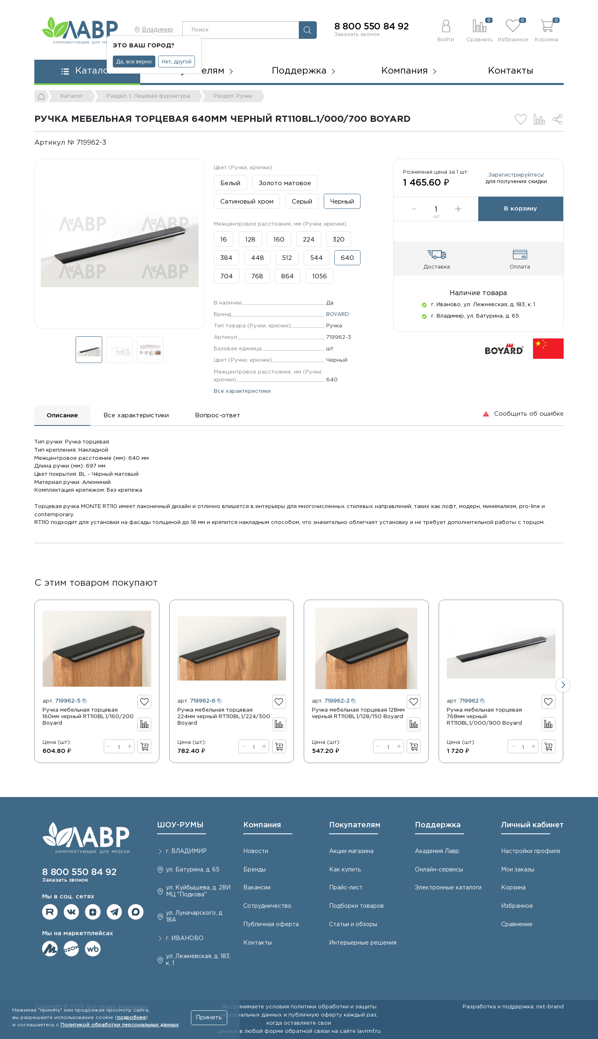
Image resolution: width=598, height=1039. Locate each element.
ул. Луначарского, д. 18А (194, 917)
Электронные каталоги (448, 887)
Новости (255, 851)
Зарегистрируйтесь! (516, 174)
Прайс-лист (346, 887)
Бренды (254, 869)
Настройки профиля (530, 851)
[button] (445, 30)
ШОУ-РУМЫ (180, 825)
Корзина (513, 887)
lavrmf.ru (369, 1031)
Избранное (517, 906)
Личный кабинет (532, 825)
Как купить (345, 869)
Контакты (510, 71)
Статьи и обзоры (353, 924)
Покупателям (355, 825)
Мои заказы (517, 869)
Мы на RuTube (50, 912)
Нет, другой (177, 61)
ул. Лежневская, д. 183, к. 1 (198, 960)
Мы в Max (135, 912)
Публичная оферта (271, 924)
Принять (209, 1017)
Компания (262, 825)
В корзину (520, 208)
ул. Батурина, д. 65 (192, 869)
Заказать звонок (357, 34)
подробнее (131, 1017)
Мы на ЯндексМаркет (50, 948)
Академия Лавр (437, 851)
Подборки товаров (356, 906)
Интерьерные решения (362, 942)
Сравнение (517, 924)
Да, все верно (134, 61)
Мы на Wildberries (93, 948)
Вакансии (257, 887)
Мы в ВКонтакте (71, 912)
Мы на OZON (71, 948)
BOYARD (337, 314)
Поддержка (438, 825)
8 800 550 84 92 (371, 27)
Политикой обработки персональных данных (119, 1025)
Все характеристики (242, 391)
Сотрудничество (267, 906)
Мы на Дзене (93, 912)
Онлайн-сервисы (439, 869)
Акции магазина (351, 851)
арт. (64, 701)
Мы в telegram (114, 912)
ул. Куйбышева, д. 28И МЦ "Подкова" (198, 891)
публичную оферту (315, 1014)
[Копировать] (113, 143)
